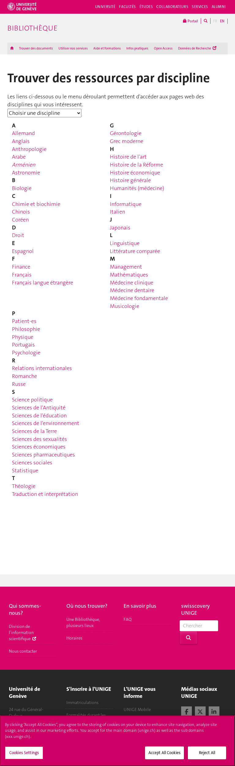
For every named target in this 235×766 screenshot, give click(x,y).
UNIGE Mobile (137, 709)
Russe (19, 384)
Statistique (25, 470)
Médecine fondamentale (139, 298)
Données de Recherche (197, 48)
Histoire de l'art (128, 156)
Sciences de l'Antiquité (38, 407)
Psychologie (26, 352)
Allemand (23, 133)
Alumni (219, 6)
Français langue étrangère (42, 282)
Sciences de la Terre (34, 431)
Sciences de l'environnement (45, 423)
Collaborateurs (172, 6)
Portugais (23, 344)
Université (105, 6)
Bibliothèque (32, 28)
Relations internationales (42, 368)
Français (22, 274)
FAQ (128, 619)
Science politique (32, 399)
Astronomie (26, 172)
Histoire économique (135, 172)
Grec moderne (126, 141)
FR (215, 21)
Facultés (127, 6)
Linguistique (125, 243)
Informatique (125, 204)
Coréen (20, 219)
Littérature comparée (135, 251)
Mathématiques (129, 274)
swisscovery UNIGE (195, 609)
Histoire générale (130, 180)
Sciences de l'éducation (39, 415)
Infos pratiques (137, 48)
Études (146, 6)
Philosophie (26, 329)
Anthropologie (29, 149)
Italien (117, 211)
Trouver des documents (36, 48)
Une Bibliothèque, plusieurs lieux (83, 622)
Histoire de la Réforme (136, 164)
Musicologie (124, 306)
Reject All (207, 755)
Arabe (19, 156)
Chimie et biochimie (36, 204)
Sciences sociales (32, 462)
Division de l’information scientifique (22, 632)
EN (222, 21)
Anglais (21, 141)
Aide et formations (107, 48)
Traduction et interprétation (45, 494)
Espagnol (23, 251)
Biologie (22, 188)
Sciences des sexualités (39, 439)
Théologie (23, 486)
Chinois (21, 211)
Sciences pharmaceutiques (43, 454)
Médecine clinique (131, 282)
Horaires (74, 638)
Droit (18, 235)
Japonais (120, 227)
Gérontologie (125, 133)
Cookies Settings (24, 755)
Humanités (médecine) (137, 188)
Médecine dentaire (132, 290)
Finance (21, 266)
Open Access (163, 48)
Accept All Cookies (164, 755)
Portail (190, 21)
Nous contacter (23, 651)
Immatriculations (82, 702)
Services (200, 6)
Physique (22, 337)
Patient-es (24, 321)
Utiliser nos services (73, 48)
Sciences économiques (38, 446)
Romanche (24, 376)
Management (126, 266)
